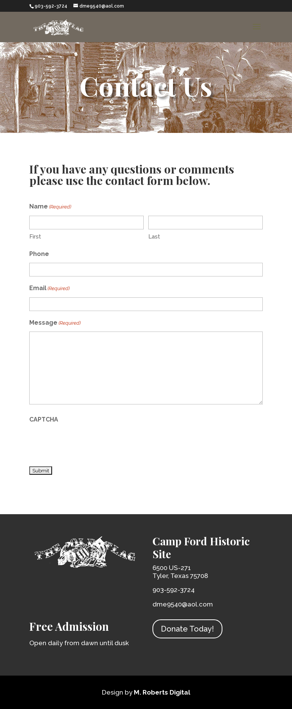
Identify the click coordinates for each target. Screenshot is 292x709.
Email (49, 288)
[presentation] (87, 443)
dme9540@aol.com (182, 604)
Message (55, 323)
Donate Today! (187, 628)
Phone (39, 253)
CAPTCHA (43, 419)
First (35, 236)
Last (154, 236)
